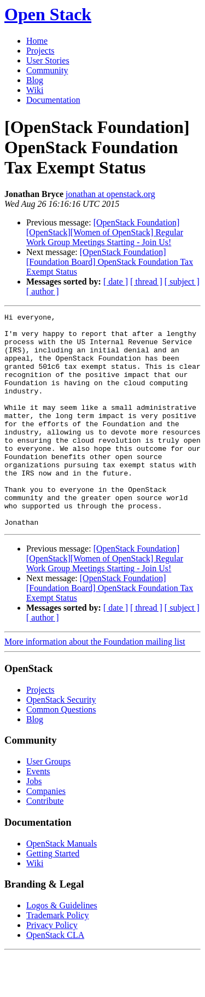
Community (47, 70)
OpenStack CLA (55, 977)
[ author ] (42, 291)
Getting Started (52, 896)
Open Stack (47, 14)
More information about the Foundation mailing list (94, 684)
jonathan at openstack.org (110, 194)
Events (38, 814)
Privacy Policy (52, 967)
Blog (34, 80)
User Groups (48, 804)
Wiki (34, 90)
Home (37, 40)
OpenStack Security (61, 742)
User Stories (47, 60)
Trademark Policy (57, 958)
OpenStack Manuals (61, 886)
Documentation (53, 100)
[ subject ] (182, 281)
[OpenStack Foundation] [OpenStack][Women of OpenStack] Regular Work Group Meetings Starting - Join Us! (104, 232)
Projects (40, 50)
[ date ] (115, 281)
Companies (46, 833)
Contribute (44, 843)
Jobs (34, 823)
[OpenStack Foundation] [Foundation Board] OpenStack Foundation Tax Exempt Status (109, 261)
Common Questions (61, 752)
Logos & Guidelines (61, 948)
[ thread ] (146, 281)
